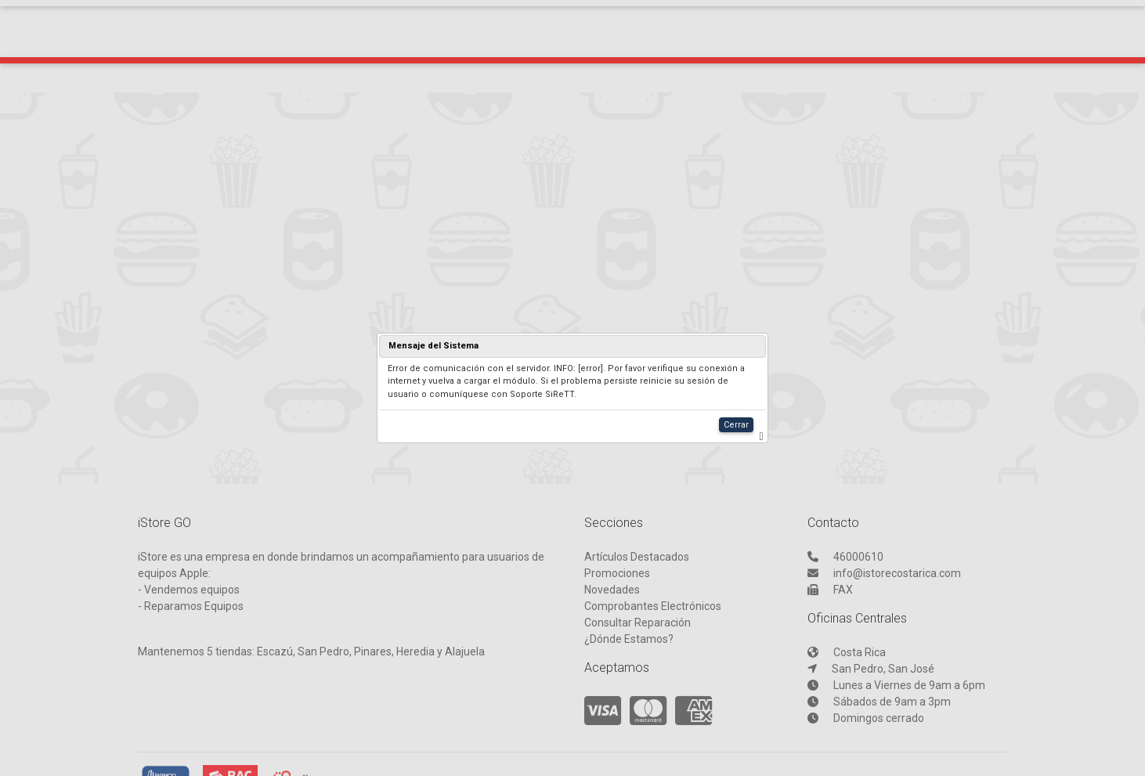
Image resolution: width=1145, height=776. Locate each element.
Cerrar (736, 425)
